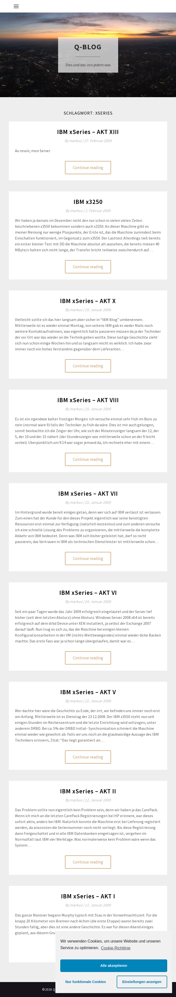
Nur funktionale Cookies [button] (85, 982)
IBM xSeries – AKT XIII (88, 132)
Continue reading (88, 167)
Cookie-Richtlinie (115, 948)
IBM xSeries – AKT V (88, 692)
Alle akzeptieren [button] (113, 966)
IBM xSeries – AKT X (88, 301)
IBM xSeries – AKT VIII (88, 400)
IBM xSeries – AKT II (88, 791)
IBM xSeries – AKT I (88, 896)
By (74, 140)
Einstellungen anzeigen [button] (142, 982)
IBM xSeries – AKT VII (88, 493)
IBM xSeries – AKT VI (88, 593)
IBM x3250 (88, 202)
